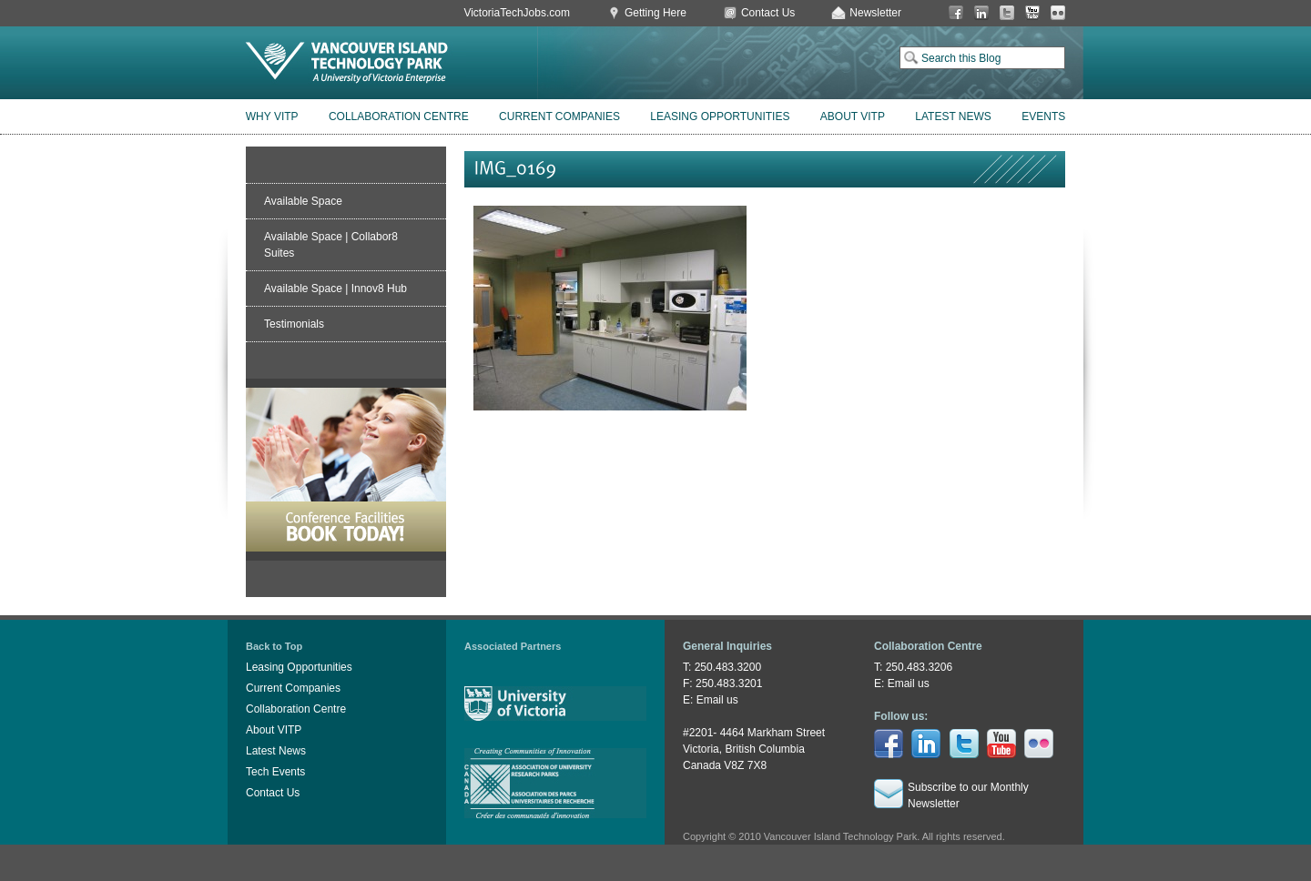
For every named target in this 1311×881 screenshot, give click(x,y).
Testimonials (294, 324)
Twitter (1007, 13)
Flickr (1058, 13)
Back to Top (274, 646)
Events (1043, 116)
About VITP (852, 116)
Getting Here (655, 12)
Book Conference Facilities (346, 470)
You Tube (1032, 13)
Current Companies (559, 116)
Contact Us (768, 12)
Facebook (956, 13)
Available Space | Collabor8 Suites (331, 244)
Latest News (953, 116)
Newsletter (875, 12)
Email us (717, 700)
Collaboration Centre (399, 116)
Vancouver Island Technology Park (347, 62)
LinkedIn (981, 13)
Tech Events (275, 771)
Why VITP (272, 116)
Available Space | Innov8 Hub (335, 288)
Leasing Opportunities (719, 116)
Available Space (303, 201)
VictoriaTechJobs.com (516, 12)
